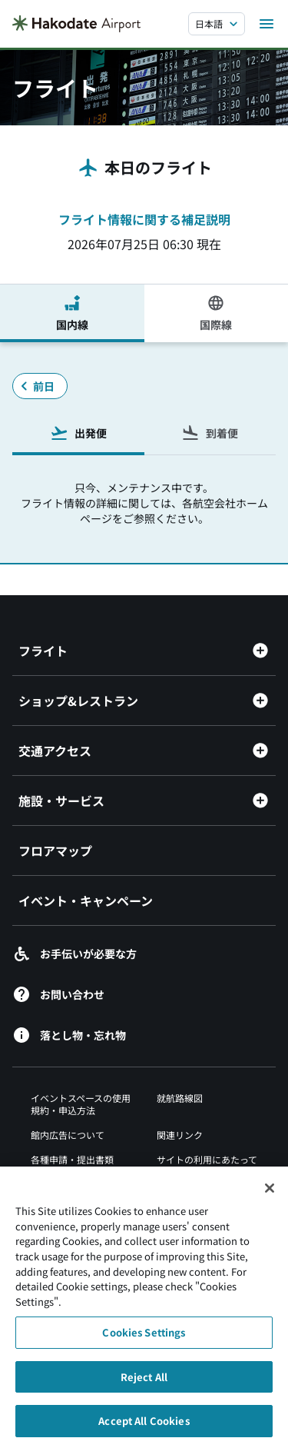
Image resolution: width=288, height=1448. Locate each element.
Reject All (144, 1383)
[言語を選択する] (216, 23)
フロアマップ (55, 850)
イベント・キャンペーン (85, 900)
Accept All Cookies (143, 1427)
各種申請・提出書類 (72, 1159)
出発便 (78, 433)
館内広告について (67, 1134)
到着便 (209, 433)
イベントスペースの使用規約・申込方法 (81, 1104)
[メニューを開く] (266, 24)
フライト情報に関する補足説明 (144, 219)
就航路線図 (180, 1097)
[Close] (269, 1195)
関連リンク (180, 1134)
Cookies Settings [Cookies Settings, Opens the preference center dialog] (143, 1339)
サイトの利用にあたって (207, 1159)
